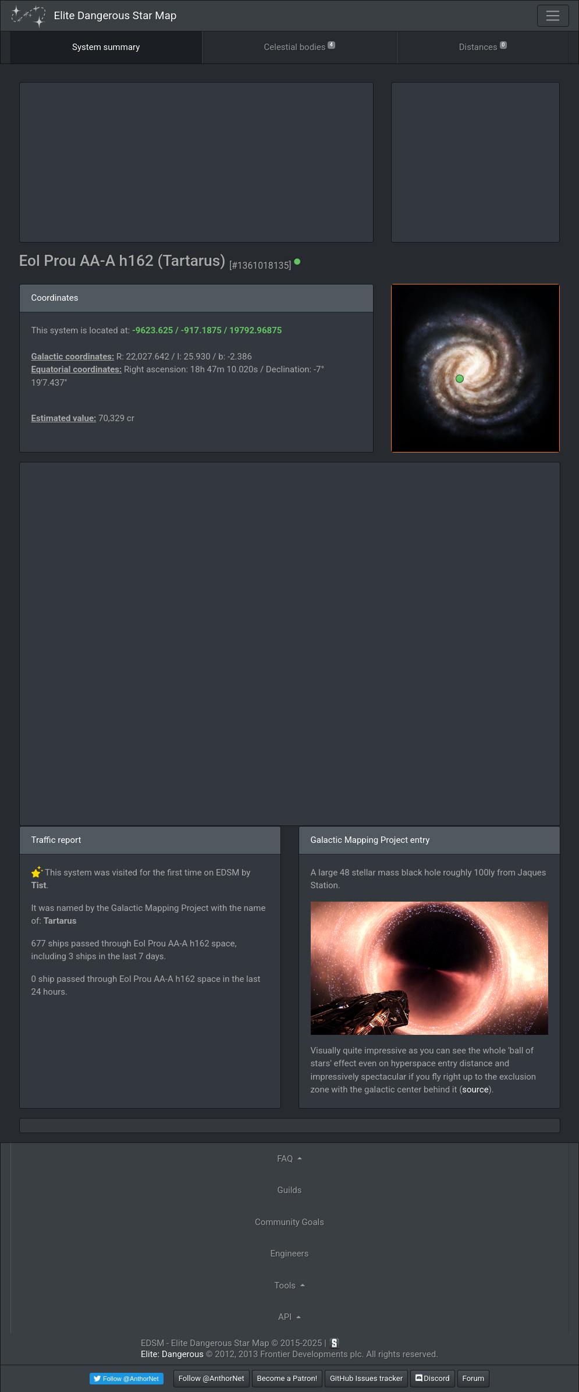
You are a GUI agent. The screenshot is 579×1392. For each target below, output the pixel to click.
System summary (106, 47)
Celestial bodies (299, 46)
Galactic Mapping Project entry (370, 840)
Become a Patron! (287, 1378)
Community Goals (289, 1222)
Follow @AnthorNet (211, 1378)
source (475, 1089)
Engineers (290, 1253)
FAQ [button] (286, 1159)
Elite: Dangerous (172, 1354)
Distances (483, 46)
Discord (432, 1378)
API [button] (286, 1317)
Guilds (290, 1190)
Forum (474, 1378)
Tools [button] (285, 1285)
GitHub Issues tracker (366, 1378)
